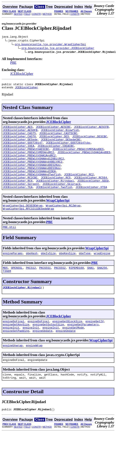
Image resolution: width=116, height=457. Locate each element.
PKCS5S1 (45, 285)
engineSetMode (73, 348)
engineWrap (34, 367)
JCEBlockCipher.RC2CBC (20, 190)
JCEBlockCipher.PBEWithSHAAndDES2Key (32, 175)
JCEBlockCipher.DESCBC (89, 141)
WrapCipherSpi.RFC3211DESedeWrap (28, 224)
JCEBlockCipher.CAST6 (19, 141)
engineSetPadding (16, 352)
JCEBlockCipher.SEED (93, 194)
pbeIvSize (48, 270)
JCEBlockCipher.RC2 (79, 186)
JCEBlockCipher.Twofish (54, 201)
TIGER (7, 289)
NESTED (18, 14)
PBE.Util (9, 243)
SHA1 (90, 285)
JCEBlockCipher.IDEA (18, 152)
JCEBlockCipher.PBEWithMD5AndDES (78, 156)
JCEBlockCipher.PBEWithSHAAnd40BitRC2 (32, 171)
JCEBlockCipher (21, 74)
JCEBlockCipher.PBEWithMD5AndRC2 (28, 160)
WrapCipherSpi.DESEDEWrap (22, 220)
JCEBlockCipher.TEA (17, 201)
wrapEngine (102, 270)
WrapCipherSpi (57, 215)
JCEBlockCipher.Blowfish (60, 133)
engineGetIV (94, 341)
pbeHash (32, 270)
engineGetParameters (83, 345)
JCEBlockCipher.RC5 (55, 190)
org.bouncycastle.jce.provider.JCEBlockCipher (57, 48)
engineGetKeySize (16, 345)
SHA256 (102, 285)
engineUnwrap (13, 367)
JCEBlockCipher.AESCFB (91, 129)
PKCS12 (31, 285)
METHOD (47, 14)
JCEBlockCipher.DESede (20, 144)
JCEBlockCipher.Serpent (21, 198)
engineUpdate (42, 352)
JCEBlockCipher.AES (17, 129)
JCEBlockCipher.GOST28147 (22, 148)
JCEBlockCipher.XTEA (91, 201)
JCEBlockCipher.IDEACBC (56, 152)
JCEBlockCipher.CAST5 (19, 137)
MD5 (5, 285)
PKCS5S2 (60, 285)
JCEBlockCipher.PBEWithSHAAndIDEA (29, 182)
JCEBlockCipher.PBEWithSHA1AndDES (83, 160)
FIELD (27, 14)
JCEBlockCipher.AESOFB (20, 133)
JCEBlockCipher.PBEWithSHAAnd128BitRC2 (33, 167)
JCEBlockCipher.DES (54, 141)
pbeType (85, 270)
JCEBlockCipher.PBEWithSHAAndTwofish (32, 186)
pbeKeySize (67, 270)
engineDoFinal (13, 341)
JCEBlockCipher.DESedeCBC (60, 144)
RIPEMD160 (76, 285)
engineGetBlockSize (67, 341)
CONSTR (36, 14)
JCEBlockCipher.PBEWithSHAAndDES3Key (32, 179)
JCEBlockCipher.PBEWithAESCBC (26, 156)
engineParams (13, 270)
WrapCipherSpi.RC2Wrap (63, 220)
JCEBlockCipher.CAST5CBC (58, 137)
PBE (13, 63)
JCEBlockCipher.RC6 (17, 194)
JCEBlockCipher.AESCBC (53, 129)
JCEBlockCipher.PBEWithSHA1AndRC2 (29, 163)
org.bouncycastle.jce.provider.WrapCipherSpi (50, 45)
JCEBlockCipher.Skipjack (61, 198)
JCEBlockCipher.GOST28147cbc (68, 148)
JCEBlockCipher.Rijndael (55, 194)
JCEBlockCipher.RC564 (90, 190)
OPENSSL (17, 285)
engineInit (11, 348)
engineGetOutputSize (48, 345)
